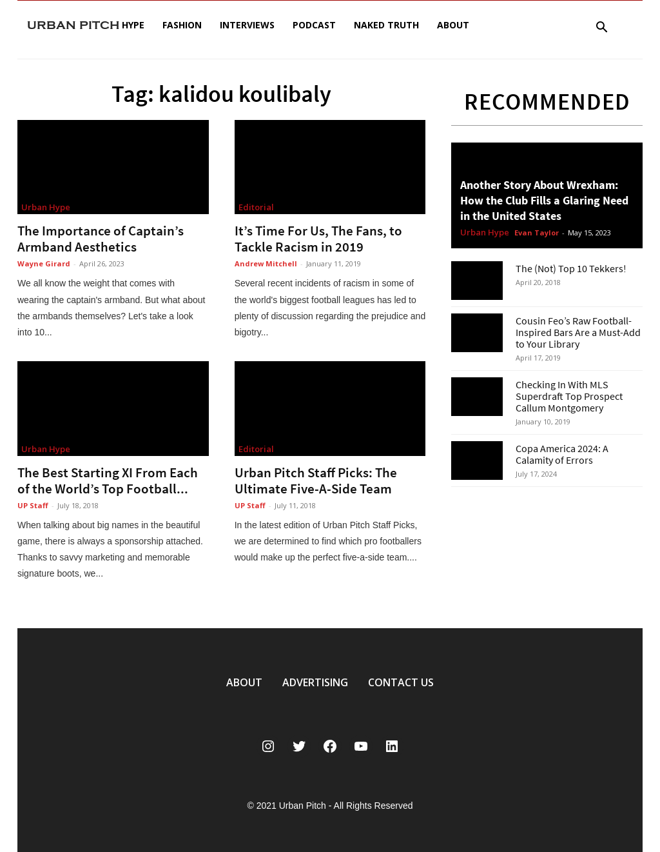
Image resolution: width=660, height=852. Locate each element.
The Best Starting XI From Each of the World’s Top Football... (107, 480)
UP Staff (32, 505)
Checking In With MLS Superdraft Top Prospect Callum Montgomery (569, 396)
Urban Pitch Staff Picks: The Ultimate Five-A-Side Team (316, 480)
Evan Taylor (536, 232)
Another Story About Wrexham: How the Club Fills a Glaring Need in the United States (544, 200)
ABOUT (244, 682)
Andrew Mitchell (266, 263)
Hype (133, 25)
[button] (601, 29)
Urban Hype (45, 207)
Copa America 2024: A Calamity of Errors (562, 454)
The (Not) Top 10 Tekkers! (571, 268)
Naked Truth (386, 25)
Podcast (314, 25)
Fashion (182, 25)
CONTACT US (401, 682)
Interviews (247, 25)
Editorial (256, 207)
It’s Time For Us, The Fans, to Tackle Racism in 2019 (318, 238)
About (453, 25)
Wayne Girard (43, 263)
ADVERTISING (315, 682)
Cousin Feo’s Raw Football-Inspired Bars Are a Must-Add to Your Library (578, 332)
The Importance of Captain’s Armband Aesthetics (100, 238)
